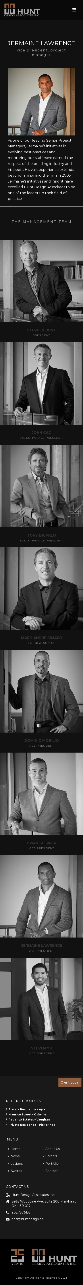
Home (14, 1149)
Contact (50, 1171)
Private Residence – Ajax (25, 1109)
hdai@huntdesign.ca (27, 1219)
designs (15, 1164)
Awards (15, 1171)
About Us (51, 1149)
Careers (50, 1156)
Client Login (70, 1082)
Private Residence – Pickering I (30, 1124)
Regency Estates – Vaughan (28, 1119)
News (13, 1156)
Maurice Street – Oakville (26, 1114)
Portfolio (51, 1164)
